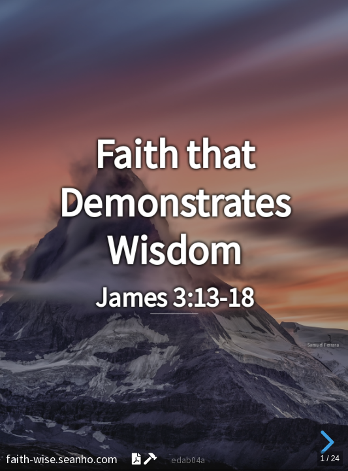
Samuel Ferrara (323, 344)
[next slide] (325, 442)
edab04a (188, 460)
